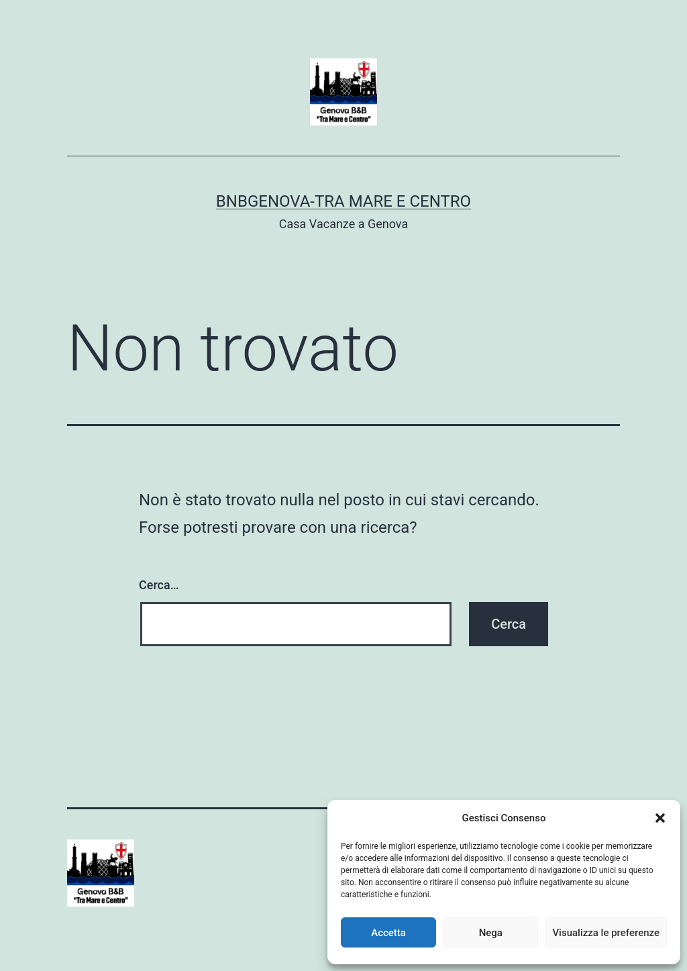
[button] (660, 818)
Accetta (388, 933)
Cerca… (158, 585)
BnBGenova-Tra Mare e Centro (343, 201)
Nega (491, 933)
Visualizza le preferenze (605, 933)
